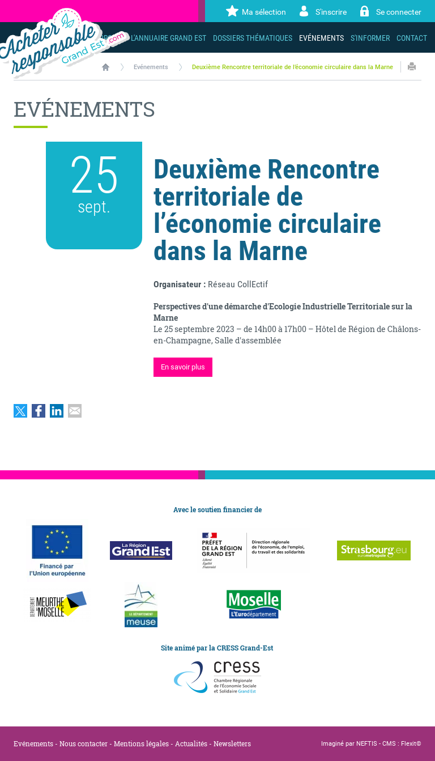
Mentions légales (141, 743)
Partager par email (75, 411)
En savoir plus (183, 367)
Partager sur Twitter (20, 411)
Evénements (151, 67)
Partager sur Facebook (38, 411)
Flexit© (411, 743)
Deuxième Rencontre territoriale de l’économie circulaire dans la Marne (292, 67)
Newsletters (232, 743)
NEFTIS (366, 743)
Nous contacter (83, 743)
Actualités (191, 743)
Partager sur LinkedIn (56, 411)
